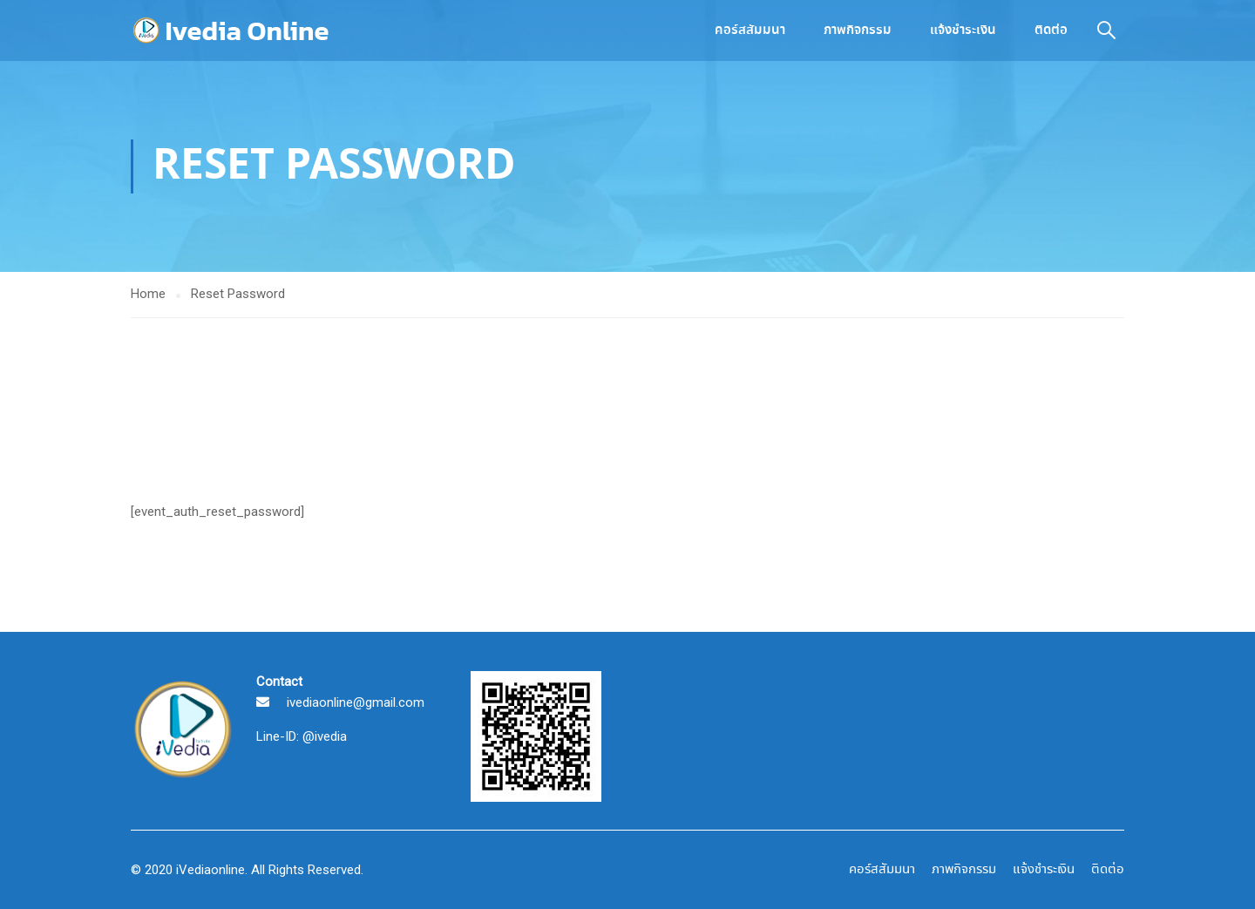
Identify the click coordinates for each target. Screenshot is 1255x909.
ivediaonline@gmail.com (355, 702)
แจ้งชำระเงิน (963, 30)
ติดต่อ (1051, 30)
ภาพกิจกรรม (858, 30)
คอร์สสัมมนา (750, 30)
